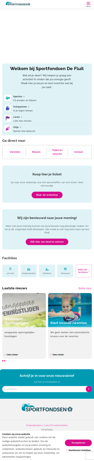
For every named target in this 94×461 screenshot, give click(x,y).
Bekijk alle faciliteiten (83, 271)
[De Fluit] (24, 4)
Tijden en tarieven (57, 152)
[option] (24, 326)
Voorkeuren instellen (78, 450)
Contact (78, 152)
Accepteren (78, 442)
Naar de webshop (47, 194)
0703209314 (47, 429)
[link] (47, 409)
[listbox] (47, 326)
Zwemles (15, 152)
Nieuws (36, 152)
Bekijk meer (85, 288)
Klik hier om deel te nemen (47, 241)
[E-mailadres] (46, 389)
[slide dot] (2, 360)
